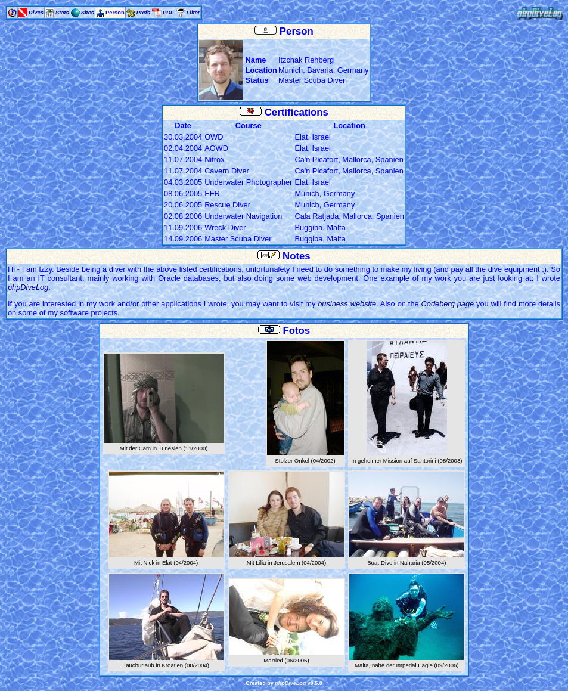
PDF (168, 13)
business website (347, 303)
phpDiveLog (28, 287)
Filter (193, 13)
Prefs (143, 13)
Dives (36, 13)
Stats (62, 13)
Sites (87, 13)
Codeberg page (447, 303)
